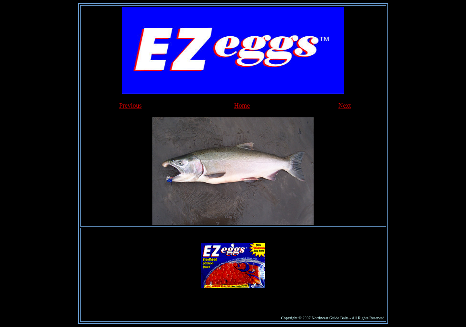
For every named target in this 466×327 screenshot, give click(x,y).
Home (242, 105)
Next (344, 105)
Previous (130, 105)
